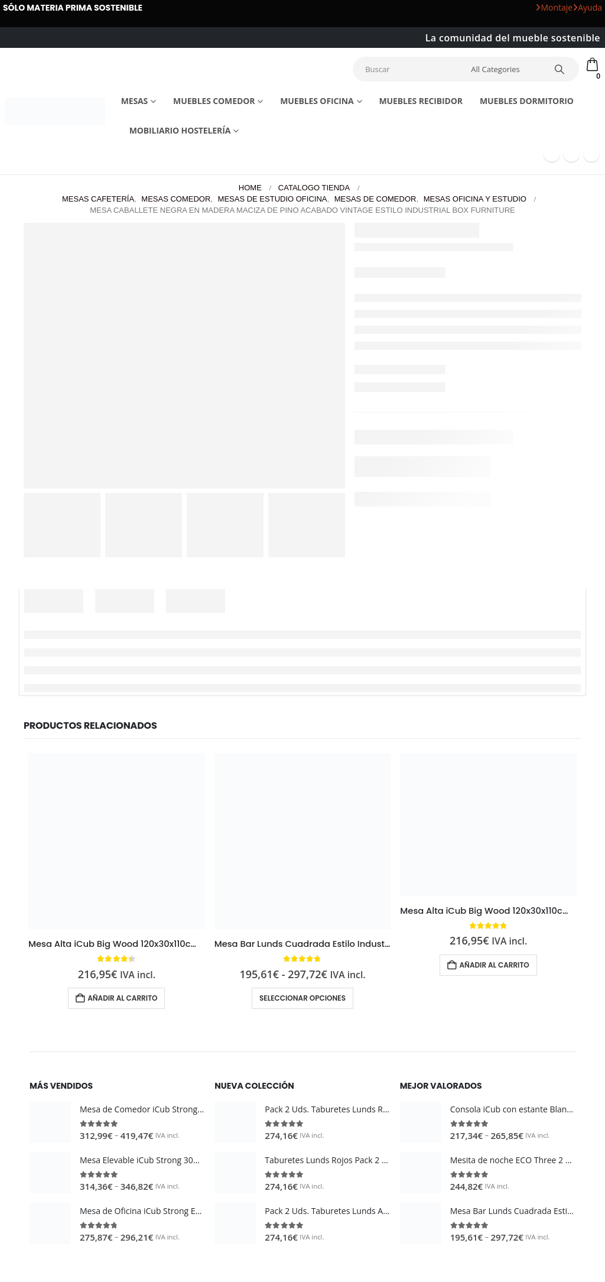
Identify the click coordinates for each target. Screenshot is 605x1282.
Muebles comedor (214, 100)
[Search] (562, 69)
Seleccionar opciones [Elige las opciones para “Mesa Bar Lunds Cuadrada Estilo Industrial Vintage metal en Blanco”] (302, 998)
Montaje (554, 7)
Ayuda (587, 7)
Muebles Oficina (316, 100)
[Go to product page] (116, 840)
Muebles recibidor (421, 100)
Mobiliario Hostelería (180, 130)
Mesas (134, 100)
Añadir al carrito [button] (122, 998)
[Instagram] (591, 153)
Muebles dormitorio (527, 100)
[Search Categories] (506, 69)
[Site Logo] (55, 111)
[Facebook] (552, 153)
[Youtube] (571, 153)
